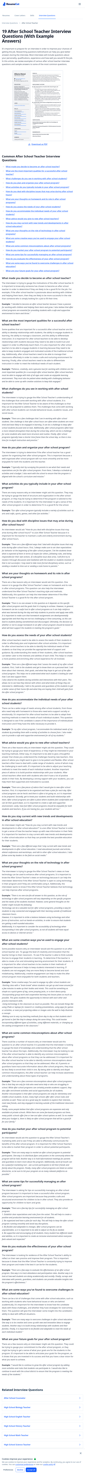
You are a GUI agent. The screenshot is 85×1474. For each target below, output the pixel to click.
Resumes (6, 15)
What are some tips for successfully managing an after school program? (39, 254)
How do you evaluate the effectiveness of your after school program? (37, 258)
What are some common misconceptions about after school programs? (38, 246)
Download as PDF (37, 144)
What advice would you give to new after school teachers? (32, 218)
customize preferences (24, 1464)
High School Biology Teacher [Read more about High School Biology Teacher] (42, 1407)
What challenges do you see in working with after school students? (36, 178)
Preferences (8, 1470)
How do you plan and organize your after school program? (32, 183)
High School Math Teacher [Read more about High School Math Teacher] (42, 1435)
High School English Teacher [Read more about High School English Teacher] (42, 1416)
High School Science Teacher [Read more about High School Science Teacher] (42, 1444)
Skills (32, 15)
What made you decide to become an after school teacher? (33, 166)
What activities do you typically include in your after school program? (37, 187)
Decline (20, 1470)
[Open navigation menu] (79, 4)
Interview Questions (47, 15)
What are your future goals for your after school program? (32, 270)
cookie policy (49, 1464)
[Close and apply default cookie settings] (80, 1453)
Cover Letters (20, 15)
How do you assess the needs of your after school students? (33, 206)
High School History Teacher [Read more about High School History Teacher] (42, 1426)
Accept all (31, 1470)
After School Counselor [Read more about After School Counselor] (42, 1398)
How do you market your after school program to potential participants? (39, 250)
